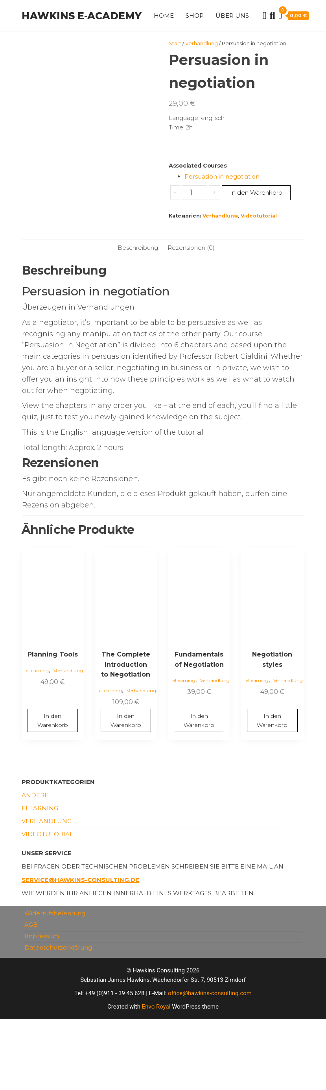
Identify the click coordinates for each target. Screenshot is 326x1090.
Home (164, 15)
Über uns (232, 15)
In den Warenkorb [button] (52, 791)
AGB (31, 995)
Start (175, 43)
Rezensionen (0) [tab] (191, 318)
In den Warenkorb (256, 192)
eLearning (37, 741)
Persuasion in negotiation (222, 176)
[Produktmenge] (194, 192)
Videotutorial (259, 216)
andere (35, 866)
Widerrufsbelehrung (54, 984)
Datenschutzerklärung (58, 1018)
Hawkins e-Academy (82, 16)
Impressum (41, 1007)
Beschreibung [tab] (138, 318)
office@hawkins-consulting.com (210, 1064)
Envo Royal (156, 1077)
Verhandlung (201, 43)
